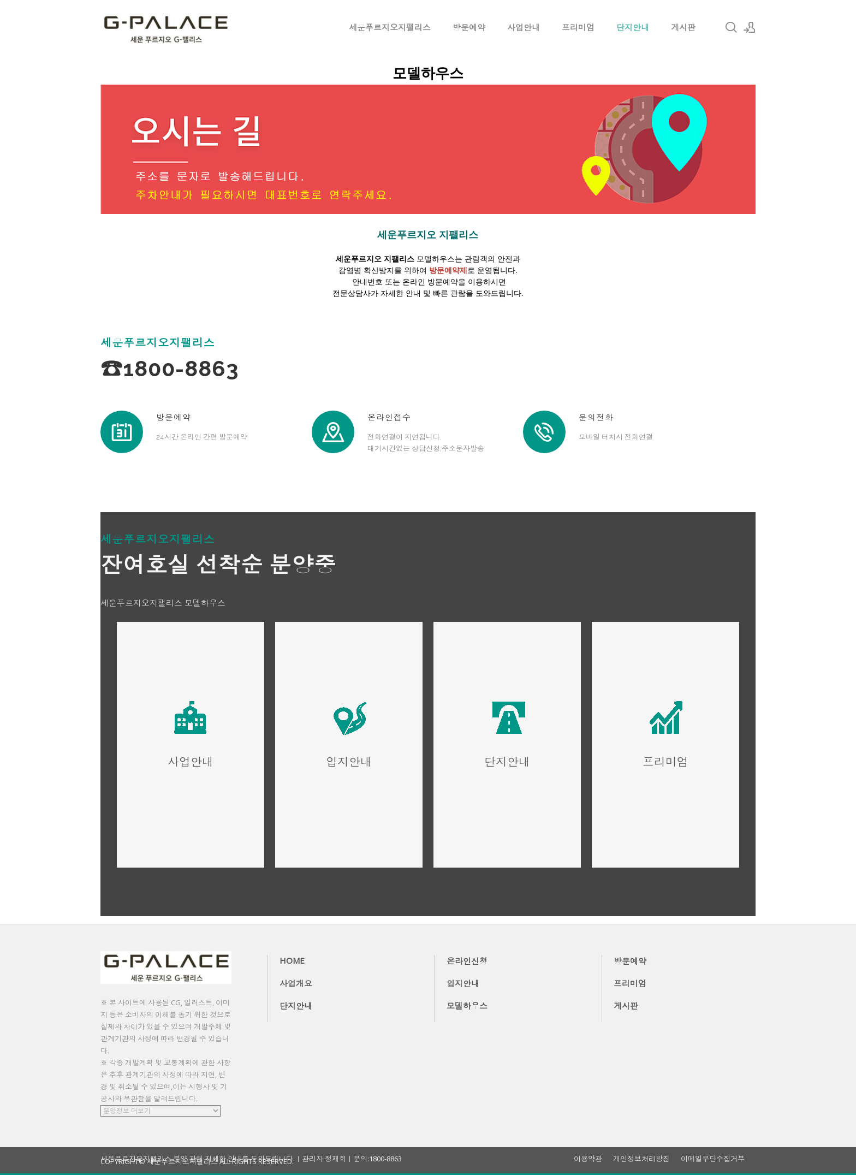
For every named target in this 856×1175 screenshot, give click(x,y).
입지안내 (463, 983)
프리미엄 (578, 27)
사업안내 (523, 27)
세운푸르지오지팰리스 (390, 27)
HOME (292, 960)
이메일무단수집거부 (713, 1159)
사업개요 (296, 983)
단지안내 (632, 27)
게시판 (683, 27)
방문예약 (469, 27)
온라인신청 (467, 961)
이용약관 (588, 1159)
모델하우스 (467, 1005)
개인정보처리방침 (641, 1159)
